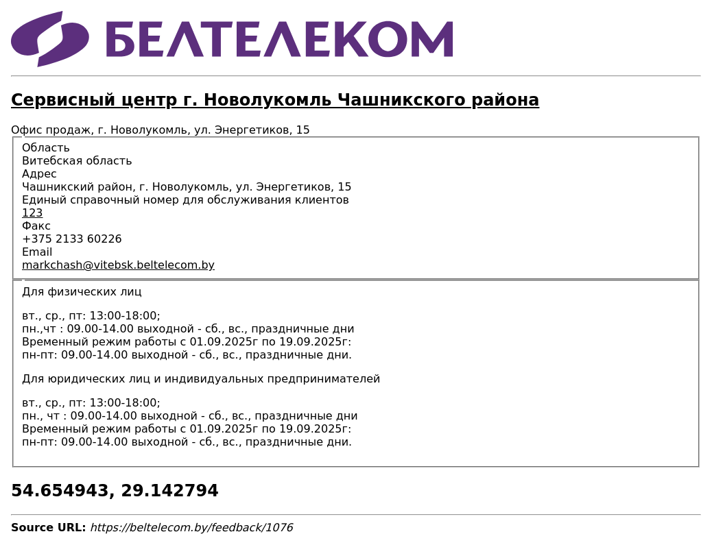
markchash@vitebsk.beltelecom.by (118, 264)
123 (32, 212)
